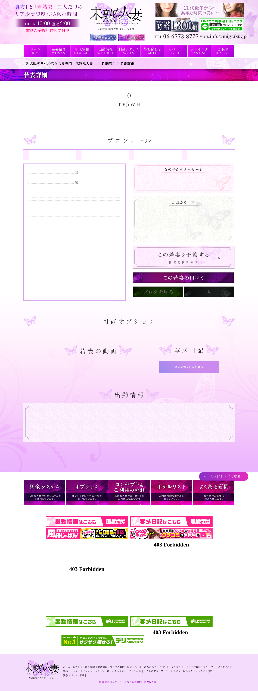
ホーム (66, 667)
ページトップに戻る (225, 476)
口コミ (164, 671)
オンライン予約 (204, 671)
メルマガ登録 (193, 667)
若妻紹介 (78, 667)
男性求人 (188, 671)
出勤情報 (102, 667)
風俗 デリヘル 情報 (73, 675)
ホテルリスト (119, 671)
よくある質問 (151, 671)
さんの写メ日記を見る (189, 367)
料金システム (134, 667)
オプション (86, 671)
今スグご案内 (117, 667)
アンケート (135, 671)
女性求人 (176, 671)
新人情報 (90, 667)
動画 (65, 671)
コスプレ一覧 (102, 671)
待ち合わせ (150, 667)
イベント (164, 667)
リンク (74, 671)
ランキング (177, 667)
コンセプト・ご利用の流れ (218, 667)
